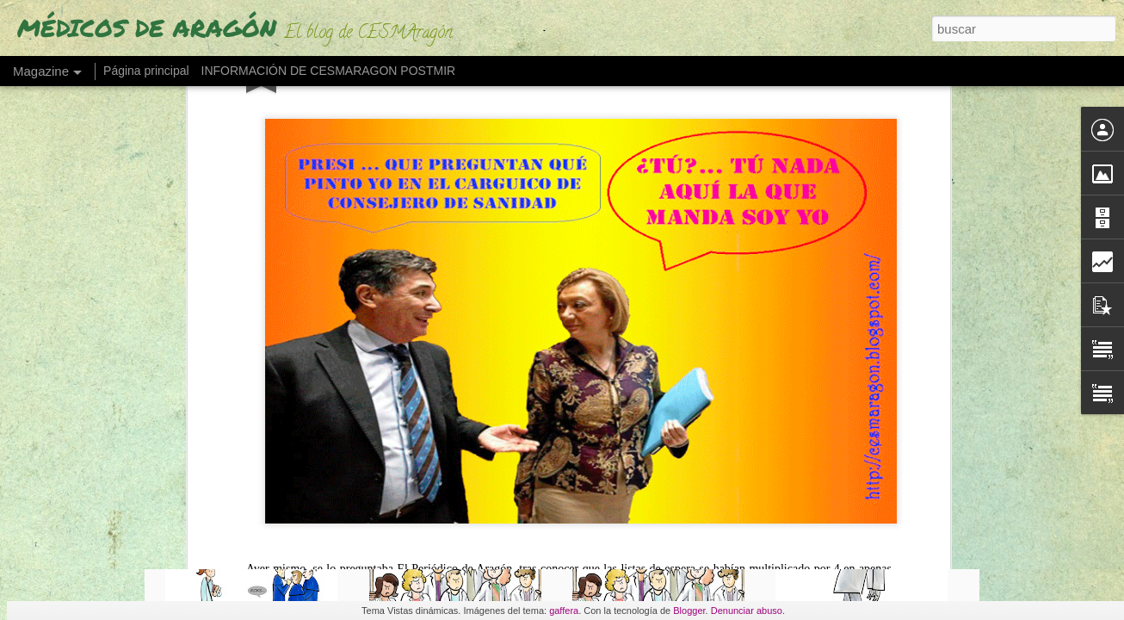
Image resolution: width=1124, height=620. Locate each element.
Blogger (689, 610)
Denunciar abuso (746, 610)
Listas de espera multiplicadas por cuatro (324, 159)
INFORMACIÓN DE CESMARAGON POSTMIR (328, 71)
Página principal (146, 71)
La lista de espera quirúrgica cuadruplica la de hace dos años (363, 142)
